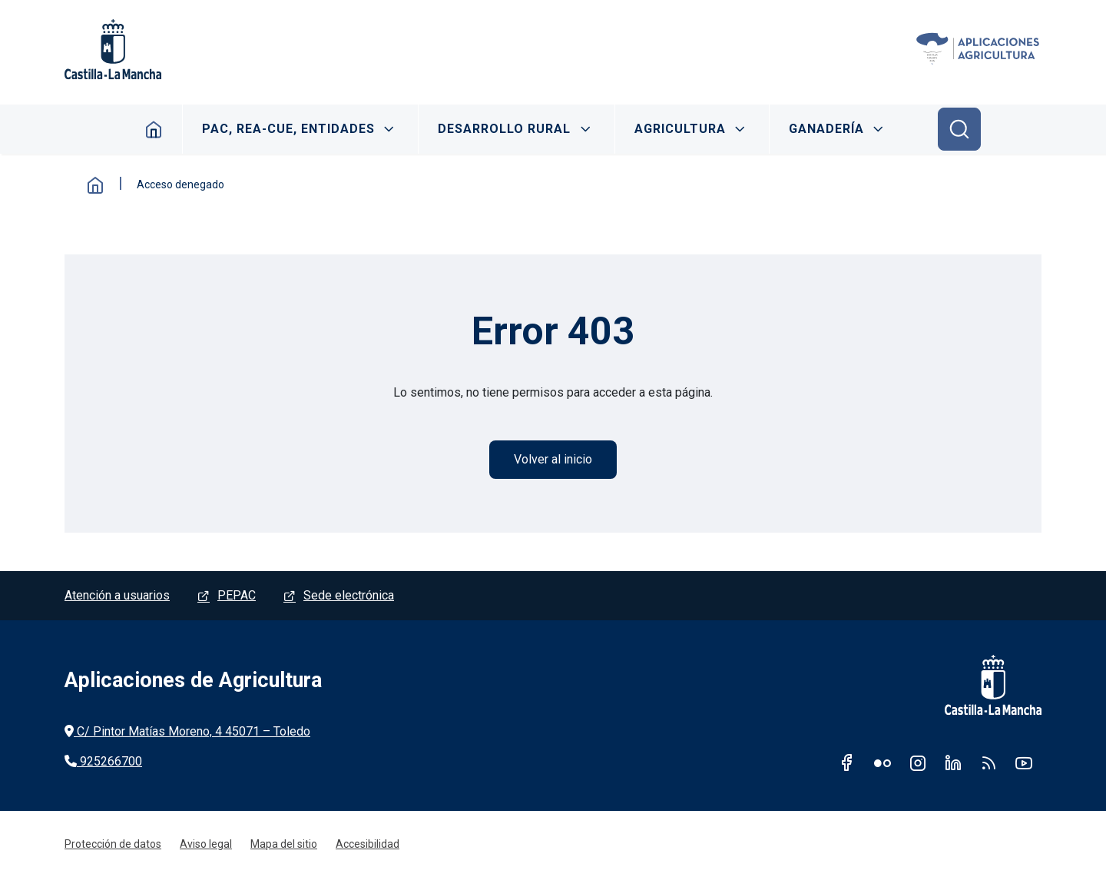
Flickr (882, 762)
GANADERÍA (826, 128)
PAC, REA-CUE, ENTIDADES (288, 128)
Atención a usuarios (117, 595)
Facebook (847, 762)
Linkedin (953, 762)
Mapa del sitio (283, 844)
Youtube (1023, 762)
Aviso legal (206, 844)
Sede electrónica (348, 595)
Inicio (154, 129)
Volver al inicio (553, 459)
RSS (988, 762)
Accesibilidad (367, 844)
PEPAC (236, 595)
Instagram (917, 762)
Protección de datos (113, 844)
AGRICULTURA (680, 128)
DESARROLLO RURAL (504, 128)
